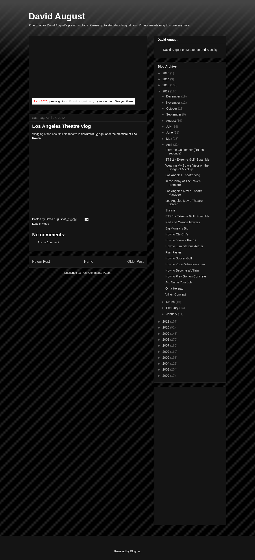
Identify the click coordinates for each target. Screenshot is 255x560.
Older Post (135, 261)
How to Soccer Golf (178, 258)
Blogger (135, 551)
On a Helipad (174, 288)
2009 (166, 333)
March (171, 302)
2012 (166, 91)
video (45, 223)
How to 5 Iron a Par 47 (180, 240)
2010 (166, 327)
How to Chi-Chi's (176, 234)
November (173, 102)
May (169, 138)
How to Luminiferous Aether (184, 246)
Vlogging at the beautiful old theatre (54, 134)
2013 (166, 85)
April (169, 144)
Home (88, 261)
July (169, 126)
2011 (166, 321)
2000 (166, 375)
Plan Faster (173, 252)
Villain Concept (175, 294)
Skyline (170, 210)
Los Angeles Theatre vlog (182, 175)
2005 (166, 357)
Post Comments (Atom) (96, 272)
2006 (166, 351)
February (172, 308)
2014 (166, 79)
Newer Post (41, 261)
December (173, 96)
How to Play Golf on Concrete (185, 276)
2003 (166, 369)
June (170, 132)
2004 (166, 363)
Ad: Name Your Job (178, 282)
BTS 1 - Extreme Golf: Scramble (187, 216)
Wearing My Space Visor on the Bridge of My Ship (187, 167)
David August (57, 16)
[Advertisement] (65, 67)
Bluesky (212, 49)
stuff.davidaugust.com (123, 25)
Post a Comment (48, 242)
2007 (166, 345)
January (172, 314)
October (172, 108)
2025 (166, 73)
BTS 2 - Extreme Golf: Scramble (187, 159)
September (174, 114)
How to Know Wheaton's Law (185, 264)
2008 (166, 339)
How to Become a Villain (182, 270)
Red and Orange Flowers (182, 222)
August (171, 120)
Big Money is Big (176, 228)
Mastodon (193, 49)
